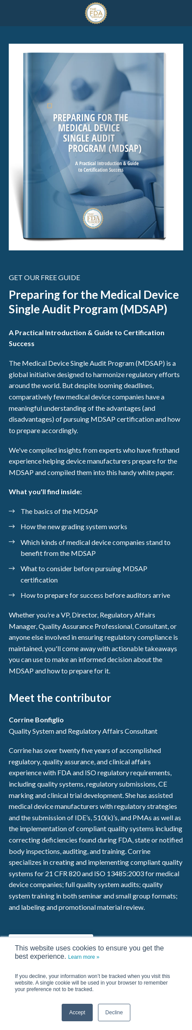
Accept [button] (77, 1012)
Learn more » (83, 957)
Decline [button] (114, 1012)
